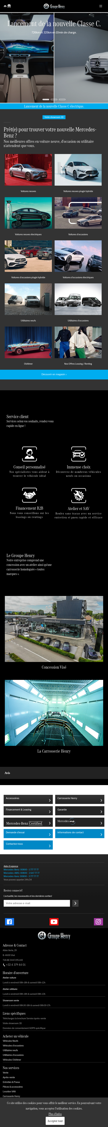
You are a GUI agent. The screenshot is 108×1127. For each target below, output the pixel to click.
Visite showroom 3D (12, 1008)
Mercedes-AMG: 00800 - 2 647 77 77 (21, 857)
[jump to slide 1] (46, 99)
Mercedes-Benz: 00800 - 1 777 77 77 (21, 854)
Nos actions (8, 1090)
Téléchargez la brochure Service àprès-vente (24, 1003)
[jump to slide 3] (62, 99)
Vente (5, 1057)
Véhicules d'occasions (13, 1030)
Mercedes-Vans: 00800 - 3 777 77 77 (21, 861)
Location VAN (9, 1076)
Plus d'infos (55, 1114)
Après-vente (9, 1062)
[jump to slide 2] (54, 99)
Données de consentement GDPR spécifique (24, 1012)
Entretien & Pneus (11, 1066)
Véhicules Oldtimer (12, 1044)
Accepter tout (55, 1121)
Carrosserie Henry (11, 1081)
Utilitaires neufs (10, 1035)
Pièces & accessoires (13, 1071)
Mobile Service (10, 1085)
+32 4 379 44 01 (14, 950)
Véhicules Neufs (10, 1025)
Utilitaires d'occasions (13, 1039)
